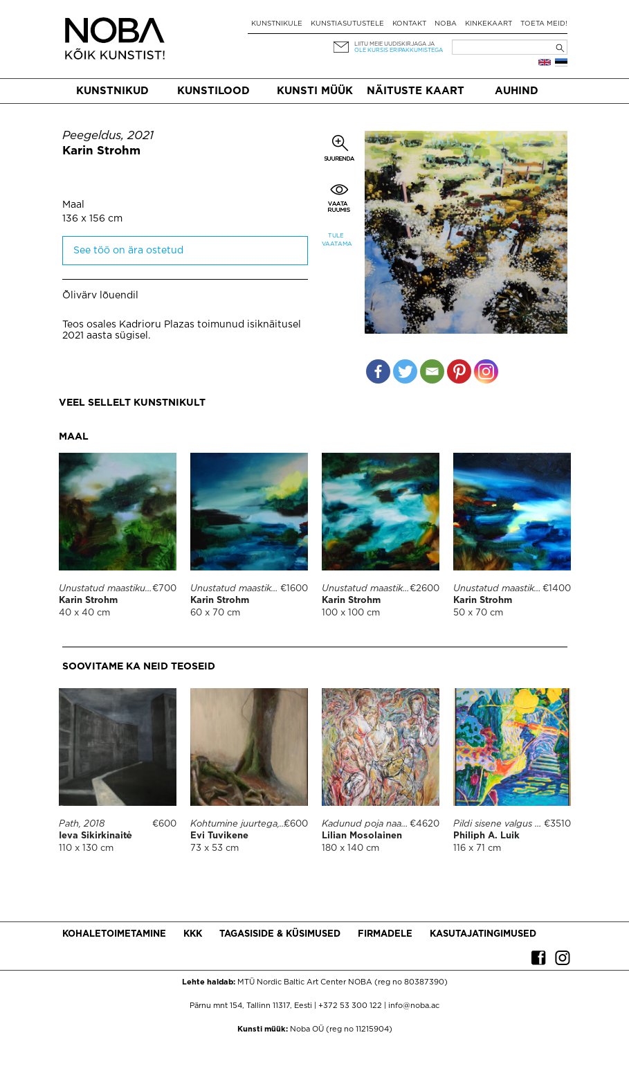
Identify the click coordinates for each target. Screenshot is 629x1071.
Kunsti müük (315, 91)
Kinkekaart (488, 24)
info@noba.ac (413, 1005)
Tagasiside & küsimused (279, 934)
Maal (73, 205)
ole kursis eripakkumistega (398, 50)
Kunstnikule (276, 24)
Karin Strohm (101, 151)
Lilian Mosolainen (362, 836)
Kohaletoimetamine (114, 934)
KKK (192, 934)
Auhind (516, 91)
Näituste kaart (415, 91)
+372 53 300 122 (350, 1005)
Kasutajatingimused (483, 934)
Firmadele (385, 934)
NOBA (446, 24)
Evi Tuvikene (219, 836)
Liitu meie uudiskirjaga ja (394, 44)
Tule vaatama (337, 239)
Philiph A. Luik (486, 836)
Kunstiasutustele (347, 24)
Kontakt (409, 24)
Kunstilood (213, 91)
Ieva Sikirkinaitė (95, 836)
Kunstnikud (112, 91)
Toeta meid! (543, 24)
